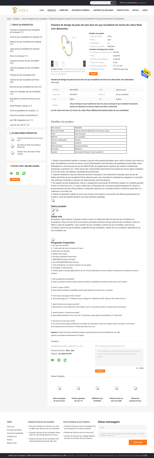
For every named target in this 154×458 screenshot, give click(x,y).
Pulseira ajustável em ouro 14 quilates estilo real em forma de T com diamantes (78, 399)
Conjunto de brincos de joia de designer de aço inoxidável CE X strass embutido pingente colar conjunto (79, 427)
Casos (144, 10)
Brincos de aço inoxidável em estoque (25, 42)
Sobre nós (63, 10)
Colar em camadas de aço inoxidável (25, 92)
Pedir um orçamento (127, 3)
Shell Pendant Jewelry (19, 106)
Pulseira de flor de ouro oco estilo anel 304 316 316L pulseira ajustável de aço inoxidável (116, 399)
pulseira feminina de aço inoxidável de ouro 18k (102, 332)
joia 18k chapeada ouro (19, 120)
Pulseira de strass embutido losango (71, 332)
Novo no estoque (17, 56)
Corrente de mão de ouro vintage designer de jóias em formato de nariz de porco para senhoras (79, 437)
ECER (145, 455)
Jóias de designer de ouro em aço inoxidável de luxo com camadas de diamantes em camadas (59, 399)
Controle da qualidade (103, 10)
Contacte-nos (123, 10)
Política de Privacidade (17, 455)
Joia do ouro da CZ (18, 125)
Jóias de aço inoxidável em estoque (24, 49)
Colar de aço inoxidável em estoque (24, 37)
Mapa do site (12, 443)
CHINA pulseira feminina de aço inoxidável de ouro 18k (46, 455)
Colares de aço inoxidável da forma (24, 80)
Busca (113, 3)
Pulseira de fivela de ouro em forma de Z (79, 432)
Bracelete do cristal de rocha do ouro (25, 99)
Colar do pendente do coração (22, 110)
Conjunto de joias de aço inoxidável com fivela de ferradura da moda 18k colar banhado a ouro (44, 440)
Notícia (135, 10)
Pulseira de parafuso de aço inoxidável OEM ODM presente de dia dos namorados (135, 399)
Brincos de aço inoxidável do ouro (24, 87)
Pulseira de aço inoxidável (20, 75)
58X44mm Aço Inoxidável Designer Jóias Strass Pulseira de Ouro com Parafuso (97, 399)
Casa (42, 10)
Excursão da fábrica (81, 10)
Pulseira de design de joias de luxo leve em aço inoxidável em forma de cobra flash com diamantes (68, 71)
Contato (93, 74)
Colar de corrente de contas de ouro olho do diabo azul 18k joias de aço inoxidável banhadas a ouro (44, 427)
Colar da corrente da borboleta (22, 115)
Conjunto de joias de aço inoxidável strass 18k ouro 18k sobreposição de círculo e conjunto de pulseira (44, 434)
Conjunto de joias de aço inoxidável (24, 61)
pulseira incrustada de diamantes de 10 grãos (67, 335)
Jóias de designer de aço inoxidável (34, 19)
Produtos (51, 10)
